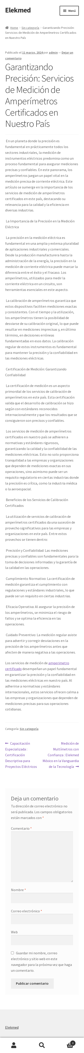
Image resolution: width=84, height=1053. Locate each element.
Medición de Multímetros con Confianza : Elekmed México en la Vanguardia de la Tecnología (61, 755)
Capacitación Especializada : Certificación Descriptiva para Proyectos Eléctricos (21, 755)
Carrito (66, 1042)
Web (14, 932)
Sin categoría (30, 28)
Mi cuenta (14, 1045)
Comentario (21, 828)
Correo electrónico (26, 911)
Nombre (18, 890)
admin (53, 52)
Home (14, 28)
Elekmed (18, 10)
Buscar (42, 1045)
